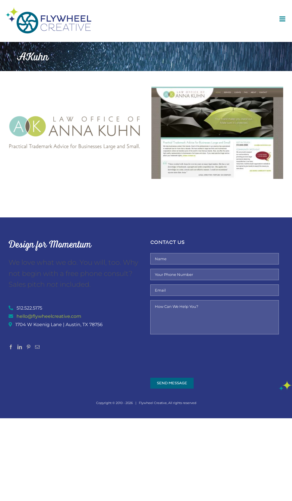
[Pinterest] (28, 347)
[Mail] (37, 347)
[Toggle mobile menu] (282, 18)
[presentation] (193, 350)
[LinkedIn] (19, 347)
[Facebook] (11, 347)
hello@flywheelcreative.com (49, 316)
